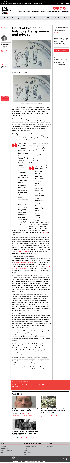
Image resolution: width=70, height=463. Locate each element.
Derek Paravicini (24, 251)
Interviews (26, 11)
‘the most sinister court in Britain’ (23, 262)
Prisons (60, 18)
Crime (25, 448)
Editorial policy (4, 448)
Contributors (56, 11)
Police (55, 18)
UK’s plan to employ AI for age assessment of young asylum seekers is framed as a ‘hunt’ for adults (25, 433)
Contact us (3, 446)
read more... (57, 32)
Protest (66, 18)
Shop (49, 11)
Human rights (16, 18)
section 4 (45, 232)
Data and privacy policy (7, 450)
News (20, 11)
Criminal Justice (6, 18)
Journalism (33, 18)
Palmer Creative (41, 461)
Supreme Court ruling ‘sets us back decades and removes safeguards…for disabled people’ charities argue (54, 410)
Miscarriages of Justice (45, 18)
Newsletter (65, 11)
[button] (64, 8)
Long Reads (35, 11)
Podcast (43, 11)
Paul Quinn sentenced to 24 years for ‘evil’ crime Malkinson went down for (25, 409)
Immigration (25, 18)
